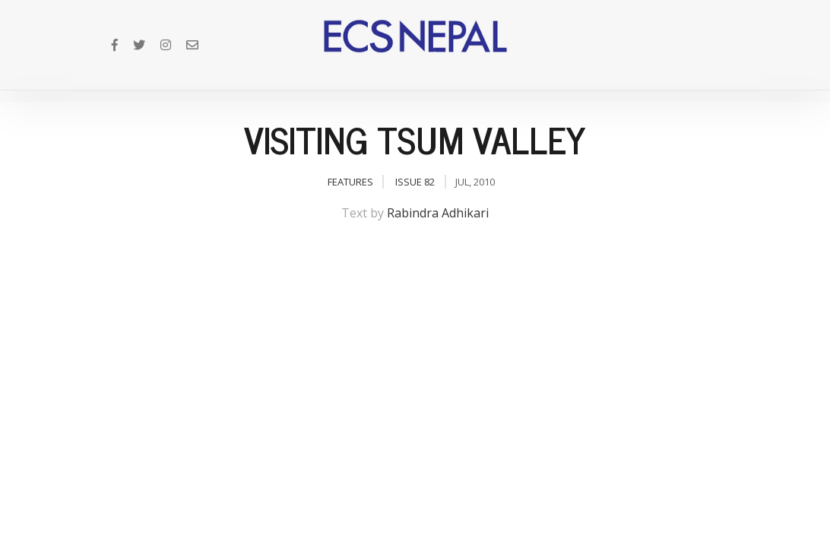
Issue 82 (415, 182)
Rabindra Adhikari (438, 212)
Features (350, 182)
